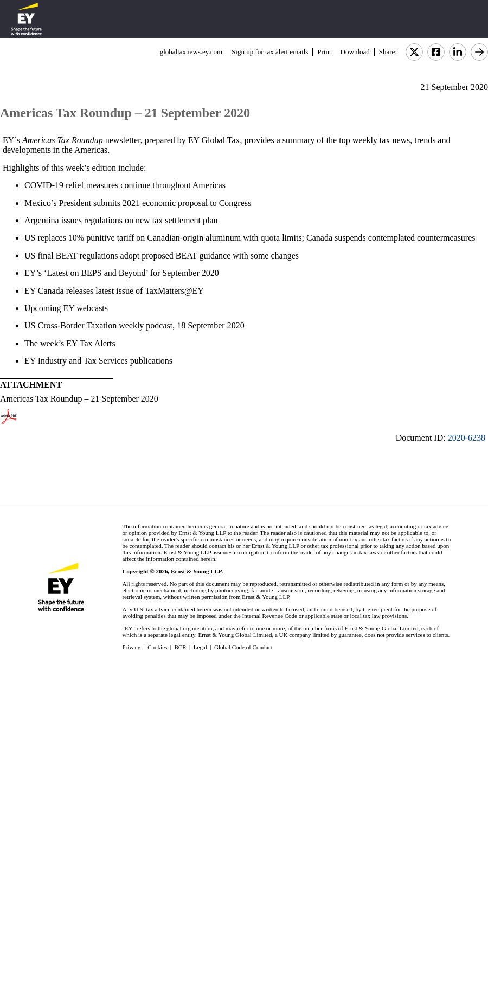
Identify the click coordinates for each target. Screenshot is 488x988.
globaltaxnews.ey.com (191, 52)
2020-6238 (466, 437)
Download (355, 52)
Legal (200, 647)
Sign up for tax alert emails (270, 52)
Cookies (157, 647)
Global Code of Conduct (243, 647)
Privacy (131, 647)
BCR (181, 647)
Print (324, 52)
